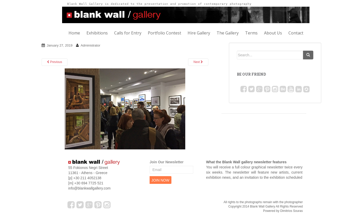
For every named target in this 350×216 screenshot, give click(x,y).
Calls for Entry (127, 33)
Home (74, 33)
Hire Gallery (199, 33)
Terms (251, 33)
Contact (295, 33)
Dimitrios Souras (291, 211)
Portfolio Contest (164, 33)
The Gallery (228, 33)
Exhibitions (97, 33)
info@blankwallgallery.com (89, 188)
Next (198, 62)
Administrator (90, 45)
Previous (54, 62)
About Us (273, 33)
